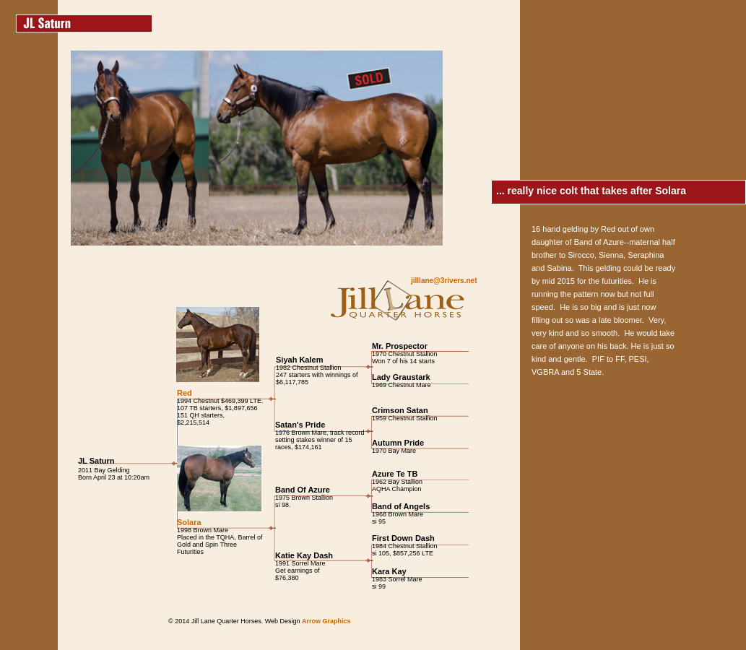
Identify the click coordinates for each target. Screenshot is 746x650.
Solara (189, 522)
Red (184, 393)
